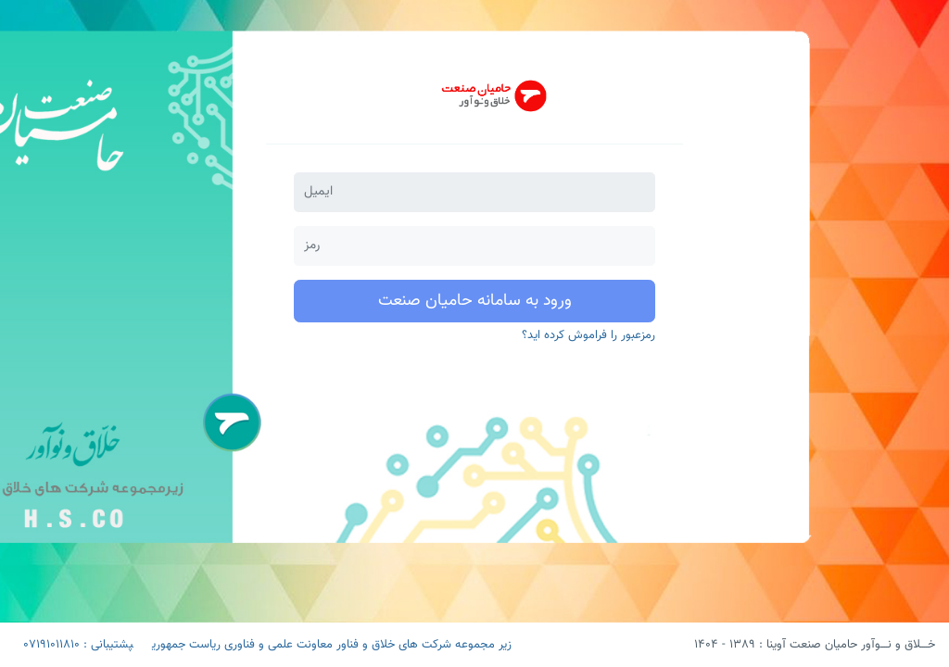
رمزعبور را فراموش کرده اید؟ (588, 335)
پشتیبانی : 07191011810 (78, 645)
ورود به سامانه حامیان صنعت (475, 301)
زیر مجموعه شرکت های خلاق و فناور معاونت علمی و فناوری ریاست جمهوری (332, 645)
